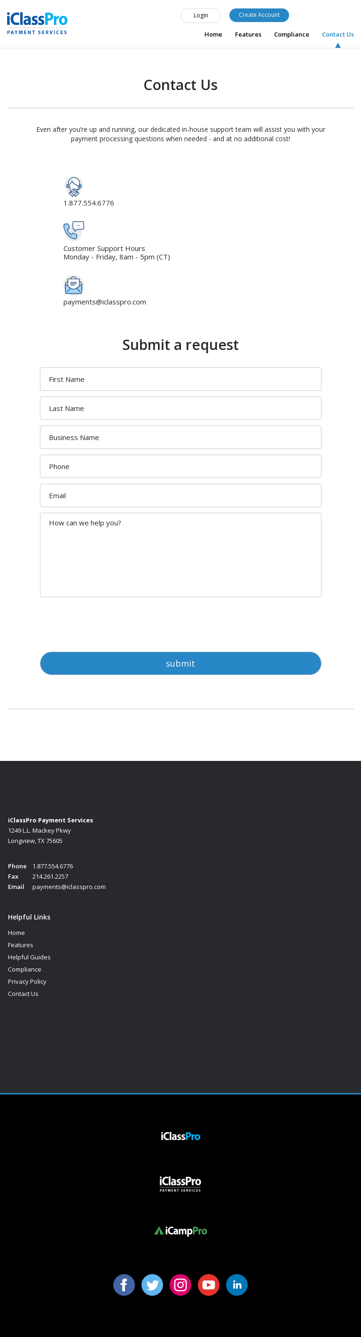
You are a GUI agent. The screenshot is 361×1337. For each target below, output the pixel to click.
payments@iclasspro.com (104, 301)
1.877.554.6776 (324, 11)
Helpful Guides (29, 957)
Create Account (259, 15)
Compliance (291, 34)
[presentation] (111, 621)
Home (213, 34)
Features (248, 34)
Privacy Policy (27, 981)
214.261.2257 (50, 876)
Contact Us (338, 34)
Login (201, 15)
